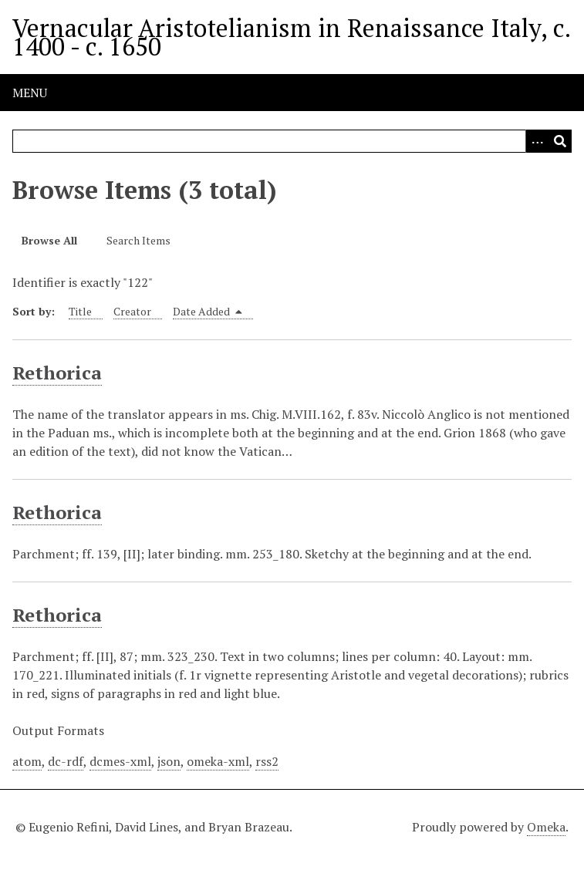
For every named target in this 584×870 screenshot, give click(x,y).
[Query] (292, 141)
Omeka (546, 826)
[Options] (537, 141)
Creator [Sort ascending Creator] (132, 311)
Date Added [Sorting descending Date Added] (207, 311)
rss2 (266, 761)
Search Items (138, 240)
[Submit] (560, 141)
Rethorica (57, 372)
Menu (29, 92)
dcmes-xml (120, 761)
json (169, 761)
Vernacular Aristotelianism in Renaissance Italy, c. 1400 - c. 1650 (291, 37)
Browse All (49, 240)
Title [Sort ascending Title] (80, 311)
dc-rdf (65, 761)
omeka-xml (218, 761)
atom (27, 761)
